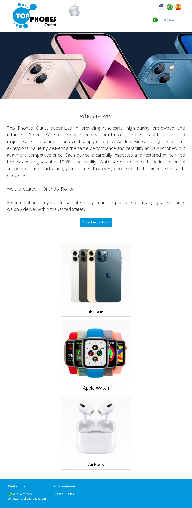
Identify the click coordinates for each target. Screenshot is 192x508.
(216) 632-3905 (167, 19)
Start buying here (96, 222)
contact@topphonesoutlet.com (27, 498)
